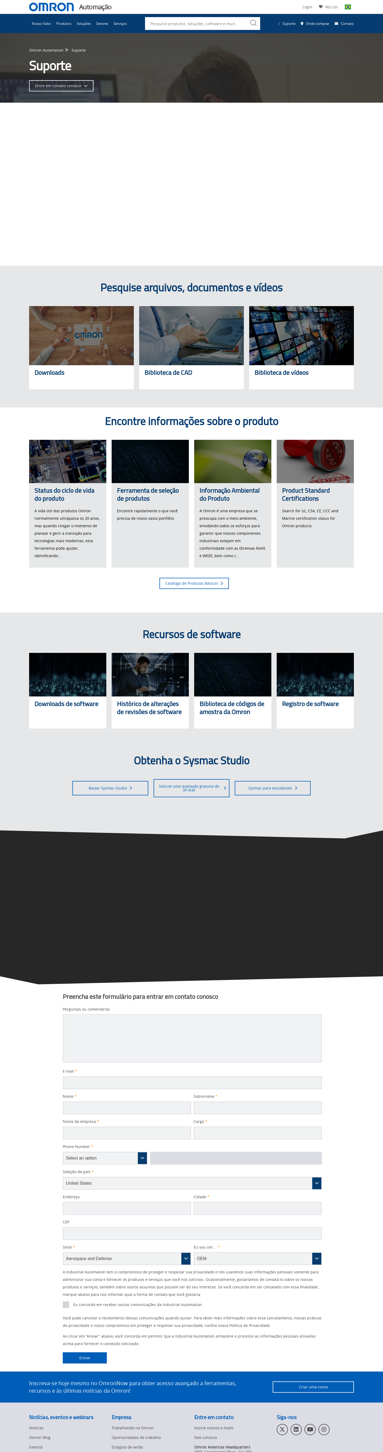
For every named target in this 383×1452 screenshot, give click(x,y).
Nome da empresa (81, 1121)
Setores (102, 23)
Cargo (200, 1121)
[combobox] (202, 23)
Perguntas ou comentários (86, 1009)
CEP (66, 1222)
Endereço (71, 1197)
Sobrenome (205, 1096)
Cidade (201, 1197)
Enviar (77, 1358)
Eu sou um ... (207, 1247)
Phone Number (78, 1146)
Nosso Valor (41, 23)
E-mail (70, 1071)
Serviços (120, 23)
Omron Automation (46, 50)
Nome (70, 1096)
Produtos (63, 23)
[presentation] (66, 1304)
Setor (69, 1247)
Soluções (84, 23)
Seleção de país (78, 1171)
